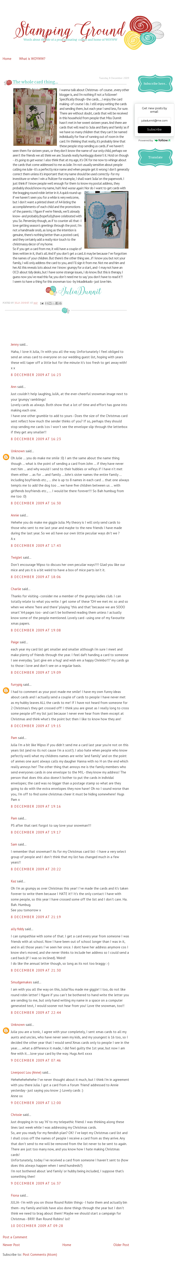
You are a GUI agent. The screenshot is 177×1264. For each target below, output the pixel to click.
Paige (15, 642)
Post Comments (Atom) (40, 1254)
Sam (14, 844)
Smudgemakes (22, 982)
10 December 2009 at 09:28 (37, 1226)
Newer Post (11, 1245)
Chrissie (16, 1114)
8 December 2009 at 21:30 (36, 970)
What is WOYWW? (32, 58)
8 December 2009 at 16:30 (36, 503)
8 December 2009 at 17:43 (36, 545)
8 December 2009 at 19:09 (36, 672)
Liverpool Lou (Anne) (26, 1072)
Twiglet (16, 557)
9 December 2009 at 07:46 (36, 1060)
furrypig (16, 684)
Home (7, 58)
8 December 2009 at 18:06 (36, 577)
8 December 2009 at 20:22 (36, 869)
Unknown (18, 451)
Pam (14, 738)
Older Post (121, 1245)
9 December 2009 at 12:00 (36, 1103)
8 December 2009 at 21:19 (36, 917)
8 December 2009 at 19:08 (36, 630)
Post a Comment (15, 1237)
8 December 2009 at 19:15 (36, 726)
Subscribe (154, 129)
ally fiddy (17, 929)
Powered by (154, 140)
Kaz (13, 881)
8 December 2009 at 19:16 (36, 806)
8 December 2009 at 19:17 (36, 832)
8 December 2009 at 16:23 (36, 375)
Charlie (16, 589)
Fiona (15, 1195)
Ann (13, 386)
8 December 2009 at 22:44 (36, 1012)
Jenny (15, 344)
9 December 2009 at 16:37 (36, 1183)
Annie (15, 515)
